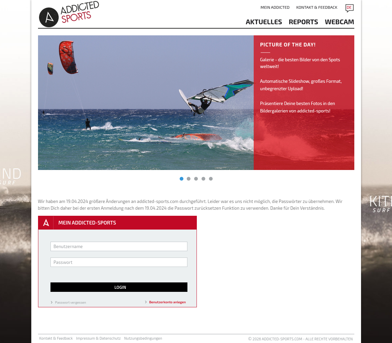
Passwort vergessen (70, 302)
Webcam (339, 22)
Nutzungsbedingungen (143, 338)
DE (349, 7)
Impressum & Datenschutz (98, 338)
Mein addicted (274, 7)
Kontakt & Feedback (316, 7)
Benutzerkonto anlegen (167, 302)
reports (303, 22)
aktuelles (264, 22)
